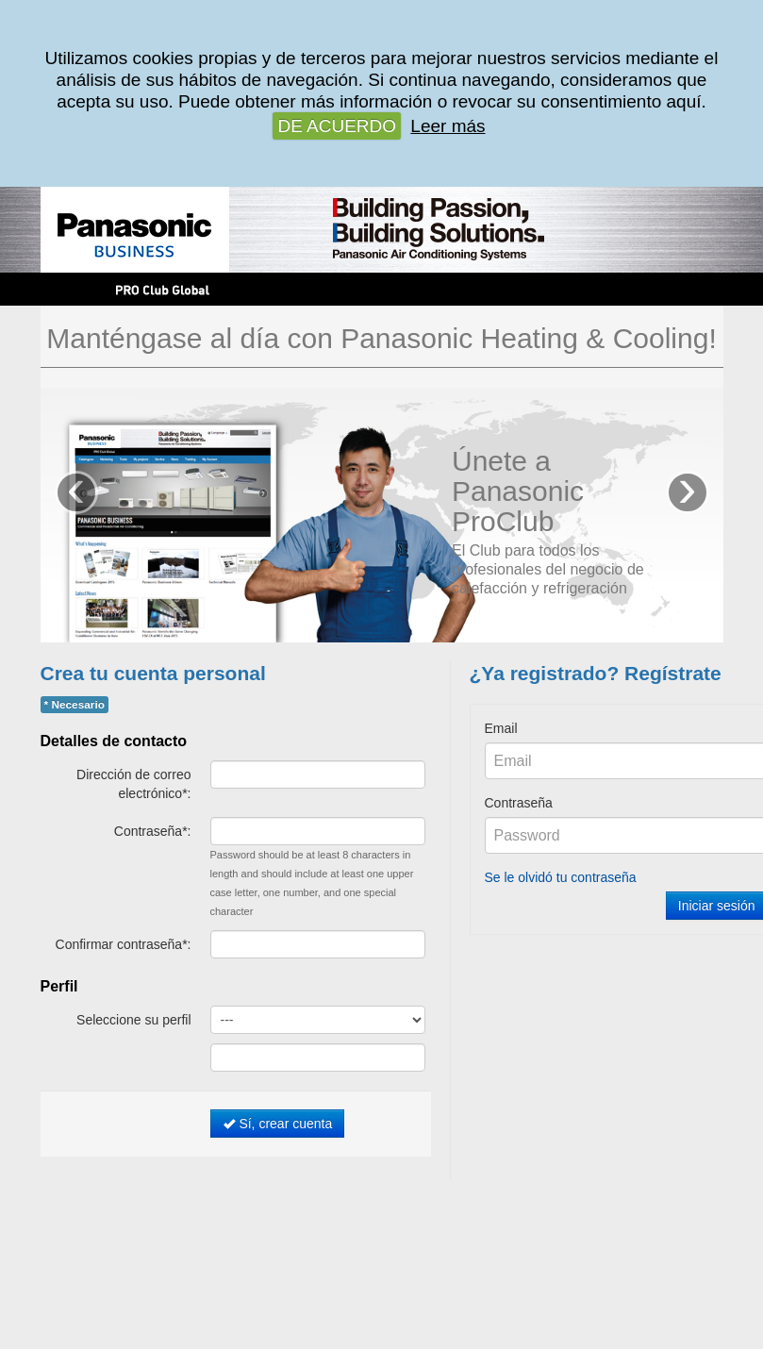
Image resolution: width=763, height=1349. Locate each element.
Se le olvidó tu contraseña (561, 877)
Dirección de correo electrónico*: (133, 784)
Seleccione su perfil (133, 1019)
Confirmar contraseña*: (123, 944)
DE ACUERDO (336, 126)
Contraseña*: (152, 831)
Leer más (447, 126)
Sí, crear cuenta (278, 1123)
